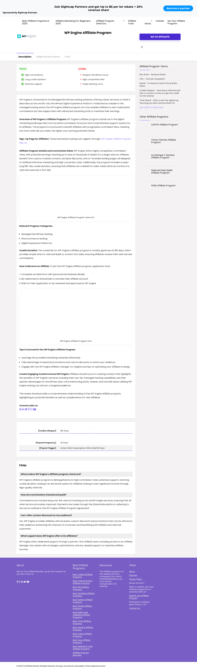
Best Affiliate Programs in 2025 (35, 22)
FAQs (67, 56)
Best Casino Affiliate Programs (82, 635)
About (147, 23)
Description (24, 56)
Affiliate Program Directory (105, 22)
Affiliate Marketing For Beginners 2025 (73, 22)
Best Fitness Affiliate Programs (82, 607)
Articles (160, 20)
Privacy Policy (135, 579)
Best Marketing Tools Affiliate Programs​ (82, 647)
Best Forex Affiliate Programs (81, 641)
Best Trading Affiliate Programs (83, 575)
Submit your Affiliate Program (139, 596)
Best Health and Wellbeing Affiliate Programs (81, 615)
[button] (17, 582)
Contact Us (134, 608)
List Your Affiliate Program (176, 22)
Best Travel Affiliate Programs (82, 622)
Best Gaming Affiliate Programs (83, 628)
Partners (133, 575)
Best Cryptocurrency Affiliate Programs (83, 582)
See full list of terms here (151, 107)
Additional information (48, 56)
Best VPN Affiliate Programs (81, 588)
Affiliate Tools (132, 22)
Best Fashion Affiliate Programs (83, 601)
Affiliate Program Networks (81, 654)
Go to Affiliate (160, 36)
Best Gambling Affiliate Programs (84, 594)
